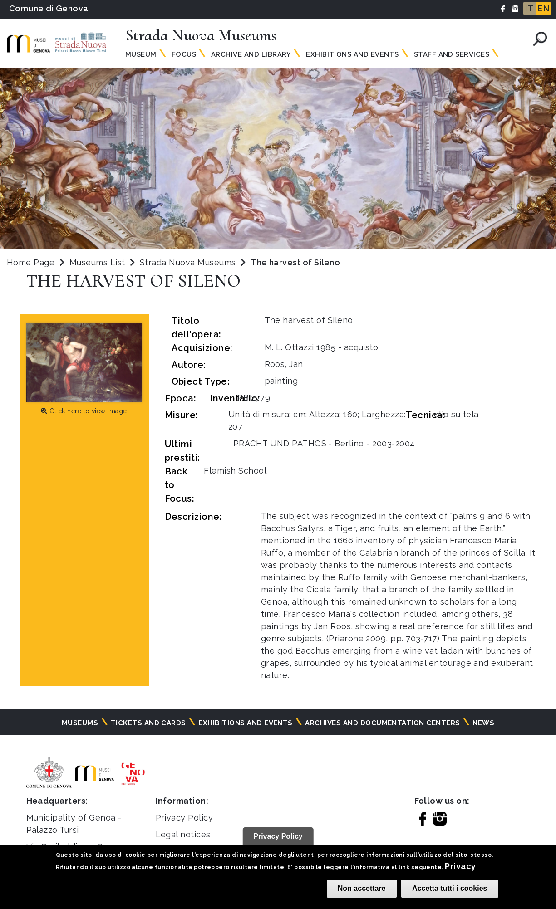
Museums (80, 723)
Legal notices (183, 834)
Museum (141, 54)
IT (529, 8)
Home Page (30, 262)
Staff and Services (452, 54)
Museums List (97, 262)
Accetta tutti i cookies (449, 888)
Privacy (460, 866)
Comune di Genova (49, 8)
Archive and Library (251, 54)
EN (543, 8)
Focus (184, 54)
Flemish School (235, 470)
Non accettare (362, 888)
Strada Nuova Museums (189, 262)
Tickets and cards (148, 723)
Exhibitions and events (245, 723)
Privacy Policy (184, 817)
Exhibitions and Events (352, 54)
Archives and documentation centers (382, 723)
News (483, 723)
